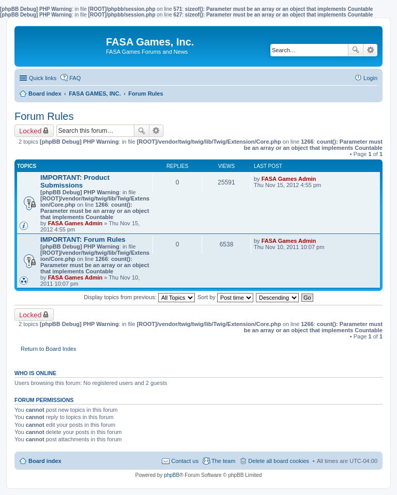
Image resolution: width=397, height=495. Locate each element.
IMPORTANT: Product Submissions (75, 181)
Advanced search (370, 50)
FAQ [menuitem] (75, 78)
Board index (45, 461)
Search (355, 50)
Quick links (42, 78)
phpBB (171, 475)
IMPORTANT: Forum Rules (83, 239)
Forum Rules (43, 116)
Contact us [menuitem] (184, 461)
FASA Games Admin (75, 223)
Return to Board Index (49, 349)
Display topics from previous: (139, 297)
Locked (30, 130)
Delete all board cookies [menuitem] (278, 461)
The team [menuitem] (223, 461)
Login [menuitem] (370, 78)
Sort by (225, 297)
